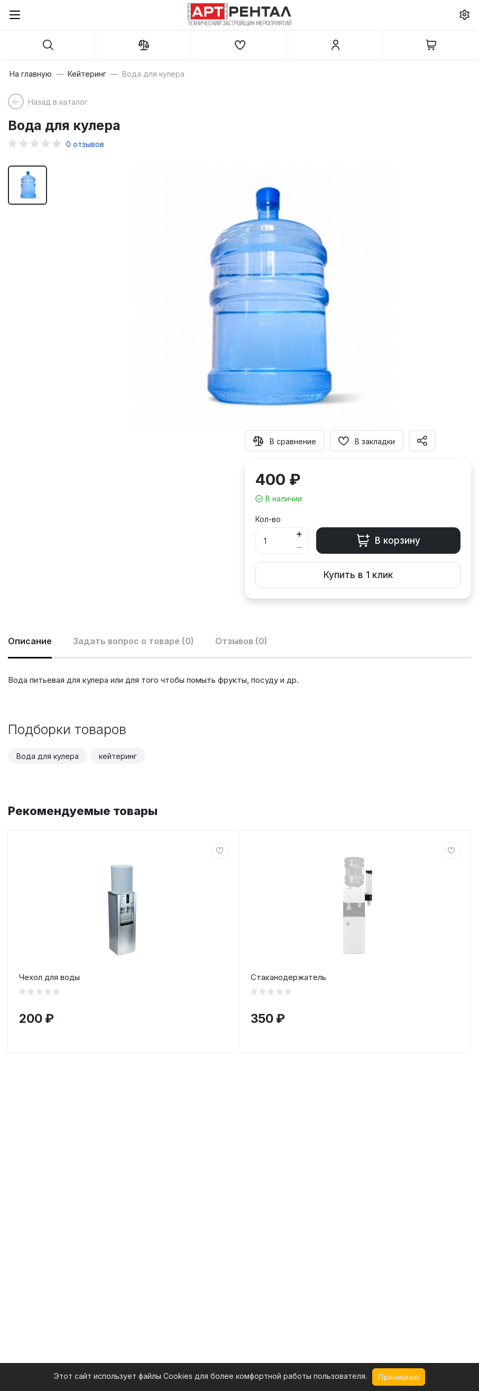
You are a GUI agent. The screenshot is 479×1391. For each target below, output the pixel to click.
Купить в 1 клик (358, 575)
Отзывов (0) (241, 641)
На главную (31, 74)
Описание (30, 641)
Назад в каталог (58, 101)
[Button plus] (299, 534)
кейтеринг (118, 756)
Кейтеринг (87, 74)
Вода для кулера (47, 756)
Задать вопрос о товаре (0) (133, 641)
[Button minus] (299, 547)
